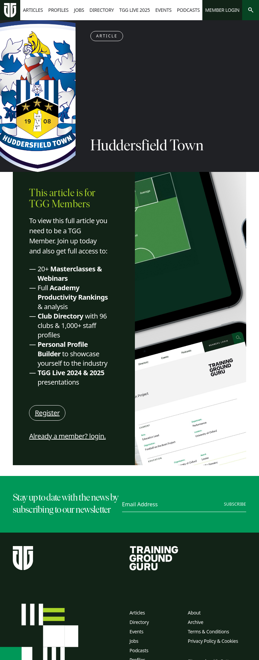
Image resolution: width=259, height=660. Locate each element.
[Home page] (10, 10)
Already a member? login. (67, 436)
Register (47, 412)
